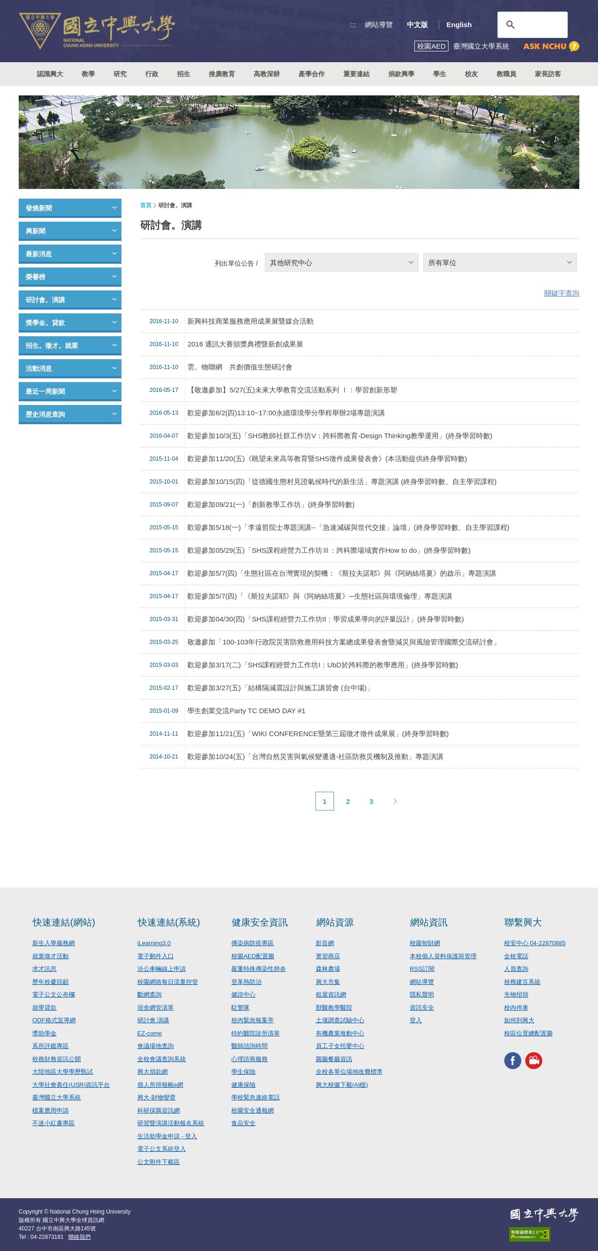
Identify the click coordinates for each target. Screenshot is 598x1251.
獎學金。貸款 (45, 322)
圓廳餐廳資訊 (334, 1059)
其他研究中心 (291, 263)
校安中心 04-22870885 (535, 943)
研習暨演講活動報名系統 (170, 1123)
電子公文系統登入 (161, 1148)
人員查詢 (516, 968)
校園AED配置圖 (252, 956)
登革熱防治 (246, 981)
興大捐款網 (152, 1071)
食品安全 (243, 1123)
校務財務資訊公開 (56, 1059)
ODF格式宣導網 (53, 1020)
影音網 (325, 943)
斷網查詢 (149, 994)
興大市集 (328, 981)
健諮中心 (243, 994)
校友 (471, 74)
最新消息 (39, 254)
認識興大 (50, 74)
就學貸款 (44, 1007)
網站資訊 (429, 922)
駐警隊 (240, 1007)
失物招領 (516, 994)
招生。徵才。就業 (52, 345)
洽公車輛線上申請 (161, 968)
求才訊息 (44, 968)
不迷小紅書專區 (53, 1123)
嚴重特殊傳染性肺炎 (258, 968)
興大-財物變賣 (156, 1097)
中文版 (417, 25)
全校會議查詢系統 (161, 1059)
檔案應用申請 (50, 1110)
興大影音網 (533, 1060)
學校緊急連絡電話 (255, 1097)
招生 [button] (183, 74)
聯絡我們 (79, 1237)
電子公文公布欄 (53, 994)
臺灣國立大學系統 (56, 1097)
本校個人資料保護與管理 (443, 956)
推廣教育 (222, 74)
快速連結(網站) (64, 922)
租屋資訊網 (331, 994)
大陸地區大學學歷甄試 (62, 1071)
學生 (439, 74)
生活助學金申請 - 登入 (167, 1136)
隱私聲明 (422, 994)
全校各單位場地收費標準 (349, 1071)
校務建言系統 (522, 981)
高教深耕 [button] (267, 74)
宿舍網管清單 (155, 1007)
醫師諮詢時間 (249, 1045)
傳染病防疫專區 (252, 943)
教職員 (506, 74)
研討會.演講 (153, 1020)
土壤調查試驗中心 (340, 1020)
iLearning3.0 (154, 943)
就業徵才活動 (50, 956)
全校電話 (516, 956)
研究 (120, 74)
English (459, 25)
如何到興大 (519, 1020)
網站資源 (335, 922)
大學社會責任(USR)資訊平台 (71, 1084)
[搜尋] (531, 24)
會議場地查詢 (155, 1045)
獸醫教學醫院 (334, 1007)
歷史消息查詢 (45, 414)
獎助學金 (44, 1033)
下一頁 (394, 801)
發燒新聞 (39, 208)
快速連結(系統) (169, 922)
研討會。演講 (45, 300)
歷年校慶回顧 (50, 981)
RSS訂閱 (422, 968)
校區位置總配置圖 (528, 1033)
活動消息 (39, 368)
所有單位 (442, 263)
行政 (151, 74)
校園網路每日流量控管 (167, 981)
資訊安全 (422, 1007)
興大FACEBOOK (512, 1060)
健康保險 (243, 1084)
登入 (416, 1020)
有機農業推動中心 (340, 1033)
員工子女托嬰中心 (340, 1045)
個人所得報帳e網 (160, 1084)
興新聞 (35, 231)
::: (353, 25)
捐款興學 (401, 74)
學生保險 (243, 1071)
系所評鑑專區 (50, 1045)
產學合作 (312, 74)
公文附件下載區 (158, 1161)
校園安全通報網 (252, 1110)
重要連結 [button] (356, 74)
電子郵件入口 (155, 956)
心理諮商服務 (249, 1059)
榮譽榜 (35, 277)
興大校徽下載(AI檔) (342, 1084)
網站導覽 (379, 25)
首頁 (145, 205)
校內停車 (516, 1007)
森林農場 (328, 968)
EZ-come (149, 1033)
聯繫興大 (523, 922)
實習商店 (328, 956)
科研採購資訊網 (158, 1110)
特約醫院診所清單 (255, 1033)
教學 (88, 74)
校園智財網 (425, 943)
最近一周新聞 (45, 391)
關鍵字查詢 (561, 293)
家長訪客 (548, 74)
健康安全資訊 (260, 922)
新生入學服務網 (53, 943)
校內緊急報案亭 (252, 1020)
